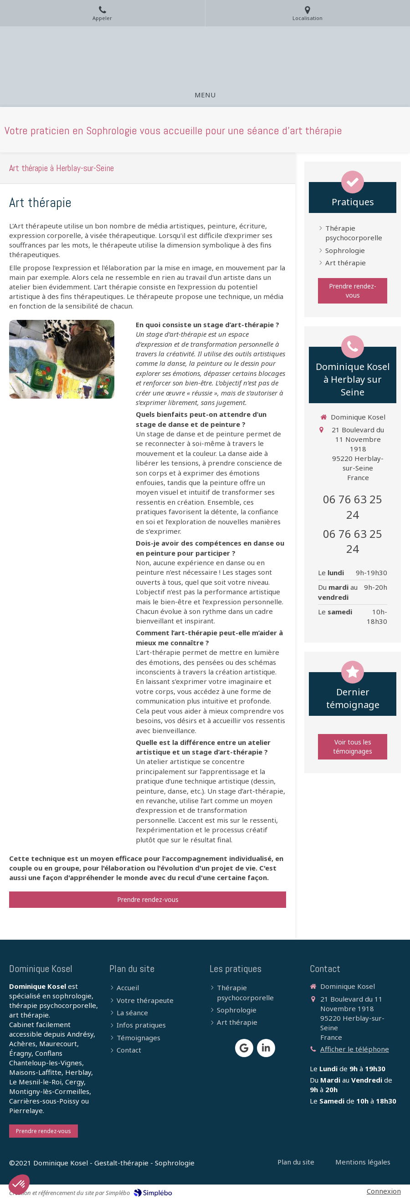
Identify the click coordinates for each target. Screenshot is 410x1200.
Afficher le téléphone (354, 1048)
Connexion (384, 1190)
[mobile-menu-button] (205, 95)
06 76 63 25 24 (352, 506)
